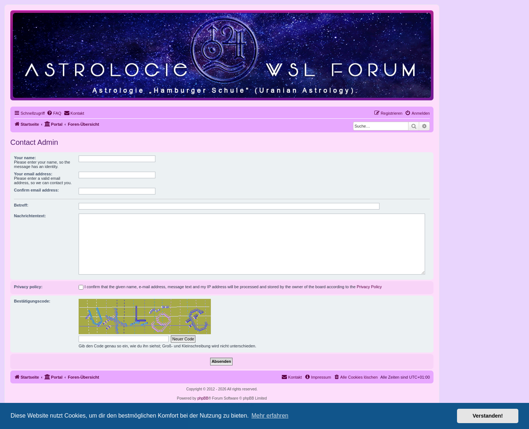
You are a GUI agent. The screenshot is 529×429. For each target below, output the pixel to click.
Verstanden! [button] (488, 416)
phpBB (202, 398)
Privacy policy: (28, 287)
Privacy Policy (369, 287)
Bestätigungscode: (32, 301)
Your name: (25, 157)
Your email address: (33, 174)
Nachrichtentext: (30, 216)
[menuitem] (54, 113)
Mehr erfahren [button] (269, 415)
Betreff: (21, 205)
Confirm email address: (36, 190)
